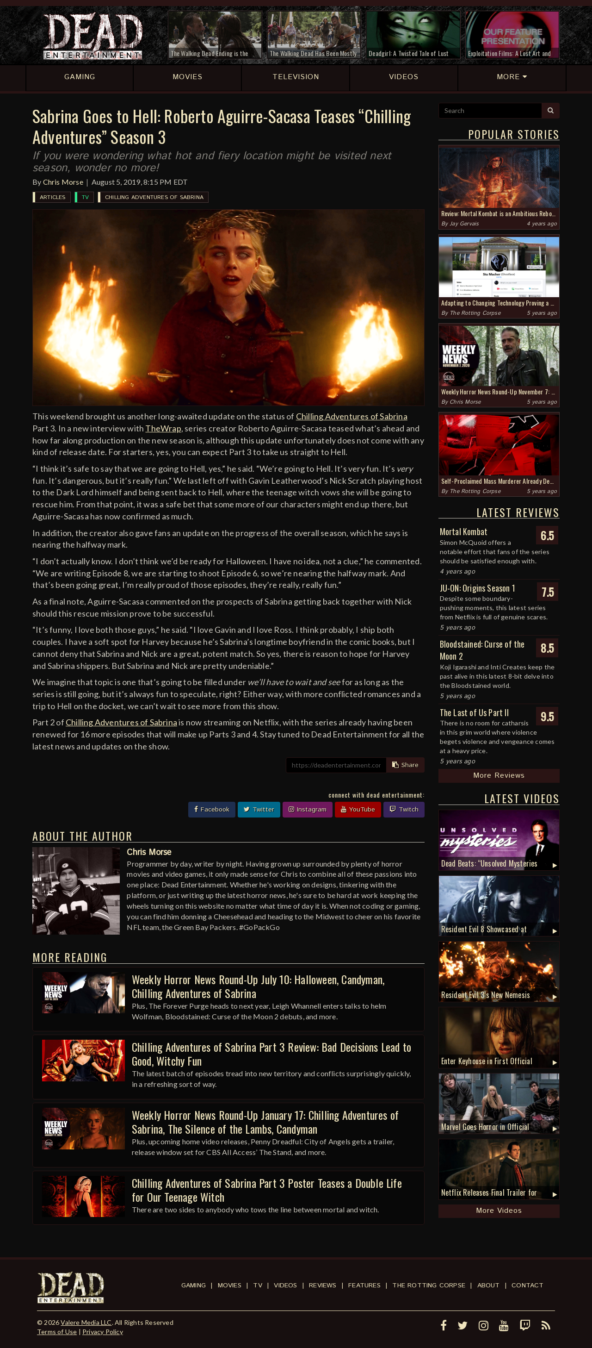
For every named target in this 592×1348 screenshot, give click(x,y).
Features (364, 1285)
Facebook (211, 809)
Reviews (322, 1285)
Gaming (193, 1285)
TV (85, 197)
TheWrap (163, 428)
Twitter (259, 809)
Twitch (404, 809)
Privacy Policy (102, 1332)
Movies (229, 1285)
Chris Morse (63, 181)
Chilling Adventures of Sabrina (154, 197)
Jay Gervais (464, 224)
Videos (285, 1285)
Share (405, 765)
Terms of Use (57, 1332)
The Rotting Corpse (475, 313)
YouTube (358, 809)
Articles (53, 197)
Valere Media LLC (86, 1322)
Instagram (308, 809)
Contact (527, 1285)
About (488, 1285)
